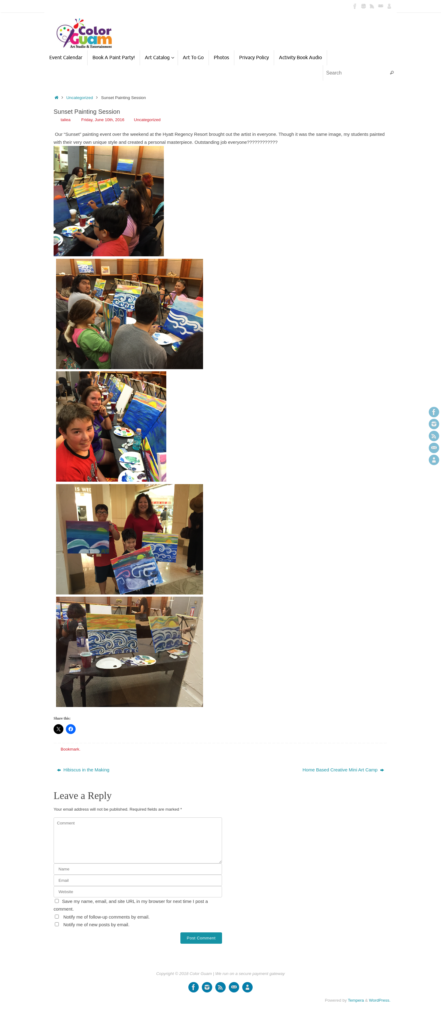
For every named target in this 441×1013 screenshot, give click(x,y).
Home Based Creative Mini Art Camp (343, 769)
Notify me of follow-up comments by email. (106, 916)
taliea (65, 119)
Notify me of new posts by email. (96, 924)
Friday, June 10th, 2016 (102, 119)
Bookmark (70, 749)
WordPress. (379, 1000)
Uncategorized (79, 97)
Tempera (356, 1000)
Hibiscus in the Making (83, 769)
